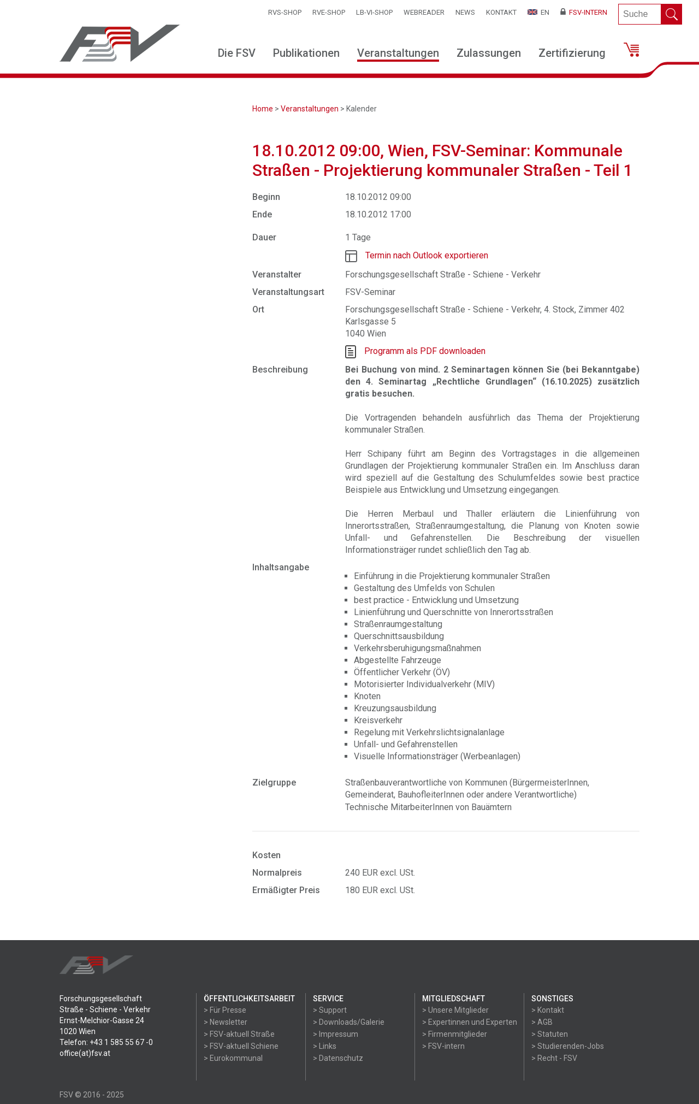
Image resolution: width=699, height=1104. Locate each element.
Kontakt (501, 12)
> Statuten (549, 1034)
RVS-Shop (284, 12)
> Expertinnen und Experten (469, 1022)
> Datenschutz (338, 1058)
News (465, 12)
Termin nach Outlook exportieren (426, 255)
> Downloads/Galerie (348, 1022)
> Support (330, 1010)
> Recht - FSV (554, 1058)
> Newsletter (225, 1022)
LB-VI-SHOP (374, 12)
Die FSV (237, 53)
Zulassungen (489, 53)
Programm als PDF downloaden (424, 351)
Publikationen (306, 53)
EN (538, 12)
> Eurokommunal (233, 1058)
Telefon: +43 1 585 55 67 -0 (106, 1042)
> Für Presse (225, 1010)
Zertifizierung (572, 53)
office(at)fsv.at (85, 1053)
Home (262, 108)
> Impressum (335, 1034)
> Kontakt (547, 1010)
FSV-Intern (583, 12)
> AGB (542, 1022)
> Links (324, 1046)
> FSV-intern (443, 1046)
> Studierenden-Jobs (567, 1046)
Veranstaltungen (398, 53)
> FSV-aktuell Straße (239, 1034)
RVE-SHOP (328, 12)
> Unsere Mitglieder (455, 1010)
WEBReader (424, 12)
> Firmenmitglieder (454, 1034)
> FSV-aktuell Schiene (241, 1046)
